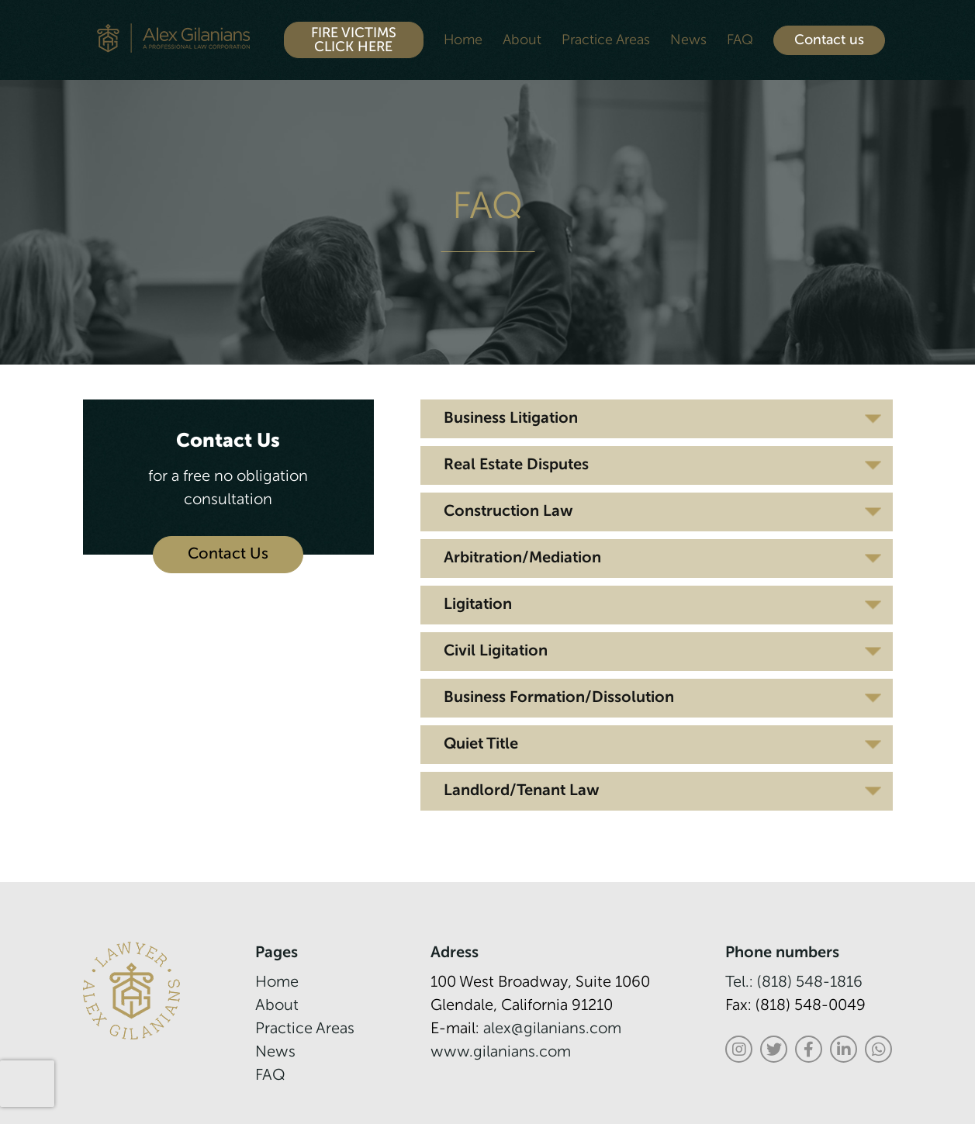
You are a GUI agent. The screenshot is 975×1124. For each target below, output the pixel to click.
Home (463, 40)
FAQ (740, 40)
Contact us (829, 40)
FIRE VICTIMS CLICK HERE (353, 40)
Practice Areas (606, 40)
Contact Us (228, 554)
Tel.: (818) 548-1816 (794, 983)
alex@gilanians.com (552, 1029)
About (522, 40)
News (688, 40)
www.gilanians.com (500, 1052)
